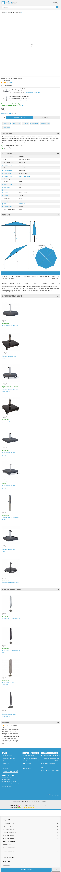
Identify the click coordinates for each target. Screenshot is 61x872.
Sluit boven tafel (8, 190)
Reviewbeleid (7, 766)
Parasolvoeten (34, 123)
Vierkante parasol (28, 755)
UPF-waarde (7, 203)
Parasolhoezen (45, 123)
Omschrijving (7, 123)
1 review (10, 82)
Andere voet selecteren (33, 92)
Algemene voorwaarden (20, 801)
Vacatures (5, 790)
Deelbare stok (8, 184)
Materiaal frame (8, 165)
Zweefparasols (30, 826)
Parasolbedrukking (30, 848)
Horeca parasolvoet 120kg (51, 760)
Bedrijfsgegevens (7, 786)
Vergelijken (6, 80)
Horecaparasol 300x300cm (51, 758)
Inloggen (6, 865)
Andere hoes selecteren (21, 100)
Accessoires (30, 845)
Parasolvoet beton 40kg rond (10, 325)
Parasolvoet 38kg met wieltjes (10, 582)
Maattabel (25, 123)
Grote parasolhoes (28, 766)
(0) (54, 2)
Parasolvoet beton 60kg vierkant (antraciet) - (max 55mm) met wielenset (9, 487)
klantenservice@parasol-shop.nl (11, 783)
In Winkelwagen (19, 117)
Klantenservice (7, 755)
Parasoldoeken (27, 768)
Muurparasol (27, 763)
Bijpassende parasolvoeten (30, 296)
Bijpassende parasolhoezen (30, 589)
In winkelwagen (26, 869)
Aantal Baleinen (8, 170)
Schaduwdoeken (30, 842)
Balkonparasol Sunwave (50, 763)
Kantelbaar (7, 187)
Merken (5, 768)
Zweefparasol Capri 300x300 (51, 755)
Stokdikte (6, 195)
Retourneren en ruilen (9, 760)
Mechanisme (7, 173)
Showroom (7, 861)
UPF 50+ (21, 203)
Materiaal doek (8, 176)
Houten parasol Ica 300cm (51, 770)
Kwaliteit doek (8, 206)
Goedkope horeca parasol (31, 760)
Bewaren (46, 117)
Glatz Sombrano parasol (30, 758)
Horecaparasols (30, 833)
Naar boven (53, 795)
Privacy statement (34, 801)
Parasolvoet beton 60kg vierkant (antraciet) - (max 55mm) (9, 454)
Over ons (6, 763)
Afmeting (6, 192)
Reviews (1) (6, 127)
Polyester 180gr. (24, 176)
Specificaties (16, 123)
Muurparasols (30, 829)
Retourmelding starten (10, 771)
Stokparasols (30, 823)
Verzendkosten (6, 113)
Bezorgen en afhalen (9, 758)
